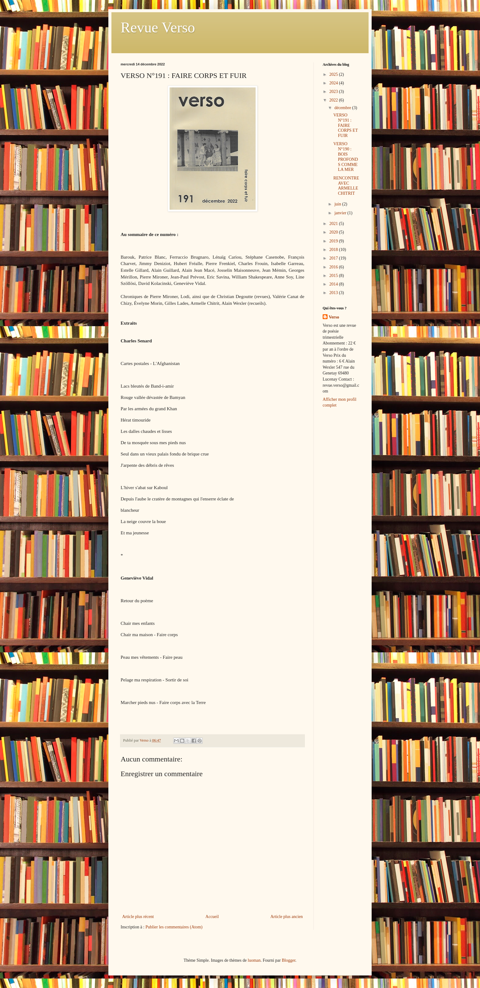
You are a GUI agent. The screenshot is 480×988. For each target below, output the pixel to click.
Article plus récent (138, 916)
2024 (334, 83)
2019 (334, 241)
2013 (334, 292)
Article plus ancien (286, 916)
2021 (334, 223)
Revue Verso (158, 27)
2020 (334, 232)
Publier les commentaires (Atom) (173, 927)
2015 (334, 275)
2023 (334, 91)
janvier (340, 213)
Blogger (288, 960)
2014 (334, 284)
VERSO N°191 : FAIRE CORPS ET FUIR (345, 125)
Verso (334, 317)
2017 (334, 258)
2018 (334, 249)
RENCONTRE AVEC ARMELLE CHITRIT (346, 186)
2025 (334, 74)
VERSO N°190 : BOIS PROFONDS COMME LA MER (345, 157)
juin (338, 204)
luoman (254, 960)
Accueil (212, 916)
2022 (334, 100)
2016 (334, 267)
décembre (343, 107)
